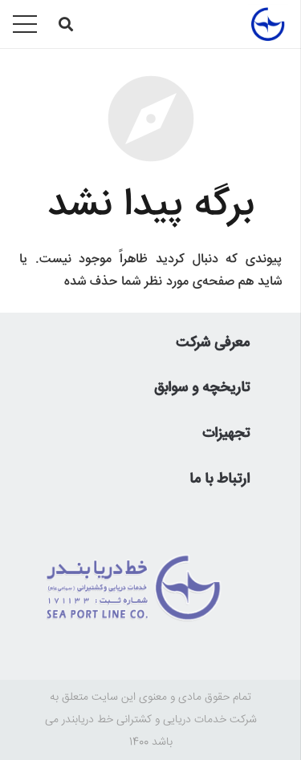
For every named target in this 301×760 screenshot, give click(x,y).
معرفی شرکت (213, 343)
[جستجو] (66, 24)
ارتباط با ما (219, 479)
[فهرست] (24, 24)
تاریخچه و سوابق (202, 388)
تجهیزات (226, 433)
